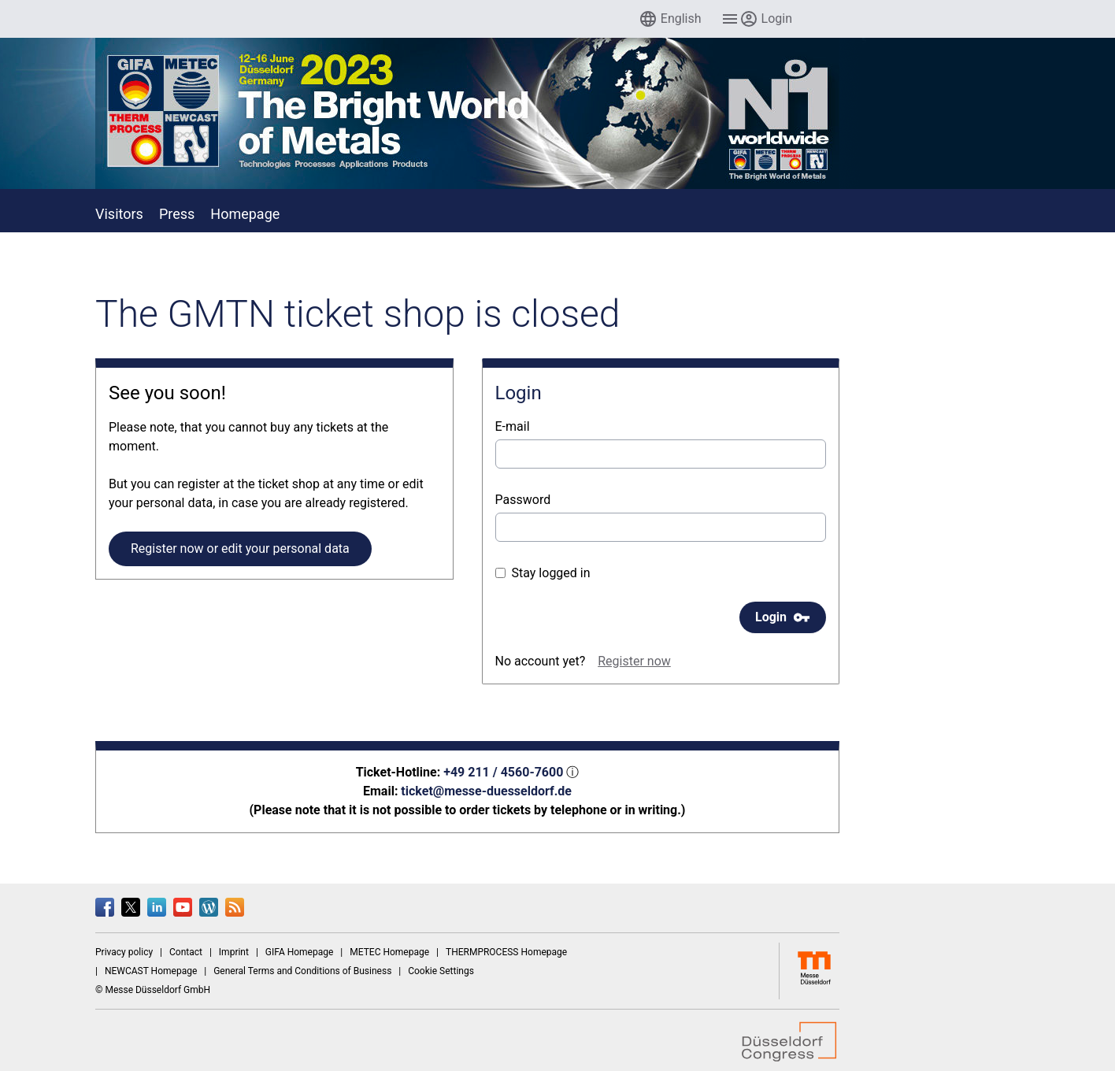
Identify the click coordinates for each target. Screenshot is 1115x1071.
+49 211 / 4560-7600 (503, 772)
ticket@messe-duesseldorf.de (486, 791)
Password (523, 499)
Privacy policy (124, 952)
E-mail (512, 426)
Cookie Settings (441, 970)
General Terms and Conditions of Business (302, 970)
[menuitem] (670, 19)
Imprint (234, 952)
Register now (634, 661)
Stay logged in (543, 572)
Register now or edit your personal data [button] (240, 548)
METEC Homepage (389, 952)
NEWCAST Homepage (151, 970)
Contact (185, 952)
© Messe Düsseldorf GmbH (152, 989)
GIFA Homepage (299, 952)
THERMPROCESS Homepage (506, 952)
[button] (670, 19)
